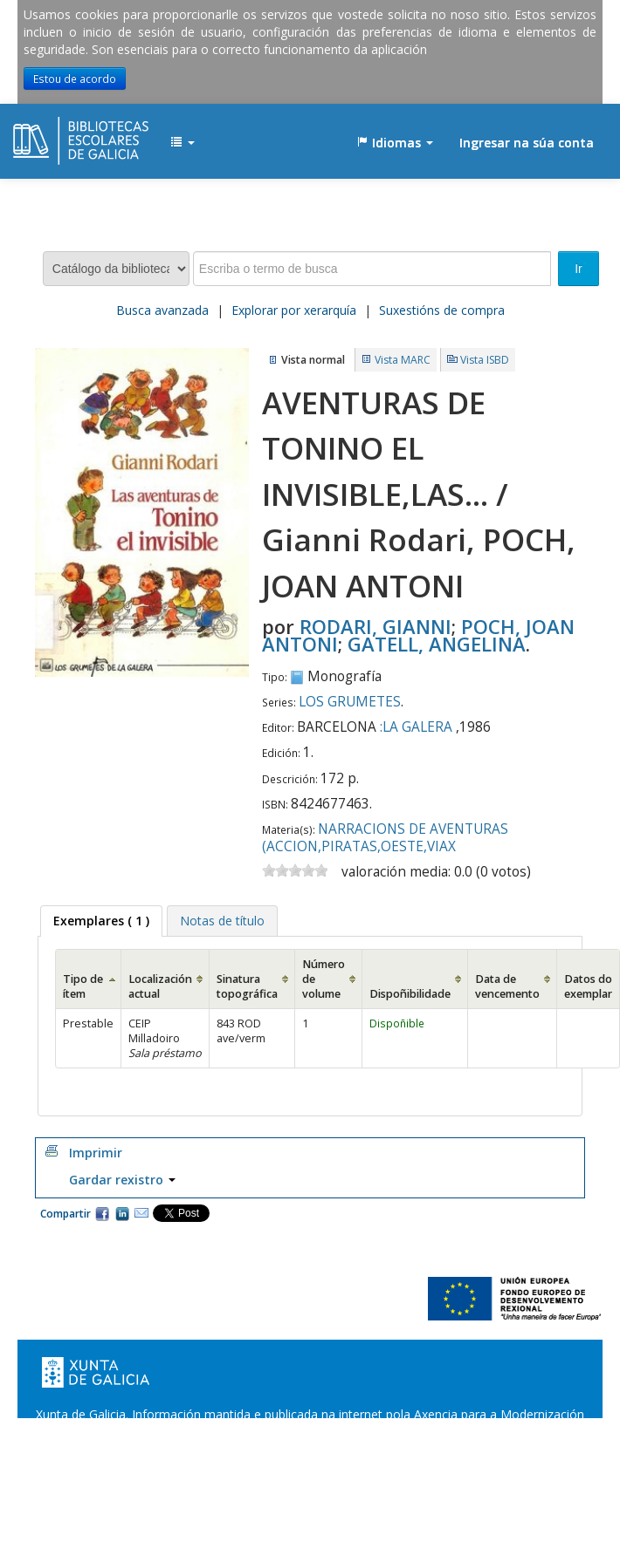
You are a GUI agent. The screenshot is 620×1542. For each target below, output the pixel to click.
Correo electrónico (141, 1213)
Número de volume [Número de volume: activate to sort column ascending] (323, 979)
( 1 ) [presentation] (101, 920)
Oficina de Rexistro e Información (193, 1449)
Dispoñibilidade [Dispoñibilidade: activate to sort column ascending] (410, 993)
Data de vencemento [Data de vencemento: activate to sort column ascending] (507, 986)
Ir (578, 269)
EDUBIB (56, 134)
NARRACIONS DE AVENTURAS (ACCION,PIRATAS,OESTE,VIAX (385, 838)
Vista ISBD (484, 359)
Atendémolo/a (476, 1449)
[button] (182, 143)
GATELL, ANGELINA (437, 644)
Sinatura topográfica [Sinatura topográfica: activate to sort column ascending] (247, 986)
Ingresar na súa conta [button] (526, 142)
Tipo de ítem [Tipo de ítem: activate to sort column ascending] (83, 986)
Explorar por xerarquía (293, 310)
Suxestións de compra (442, 310)
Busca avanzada (162, 310)
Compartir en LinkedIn (122, 1213)
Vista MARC (403, 359)
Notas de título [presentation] (222, 920)
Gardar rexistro (122, 1179)
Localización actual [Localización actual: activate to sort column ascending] (160, 986)
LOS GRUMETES (350, 702)
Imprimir (95, 1152)
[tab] (101, 921)
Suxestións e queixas (362, 1449)
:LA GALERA (416, 727)
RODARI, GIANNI (375, 626)
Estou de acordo (74, 78)
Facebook (102, 1213)
